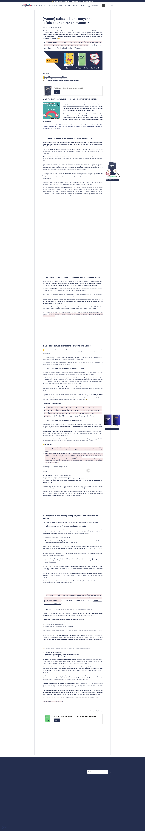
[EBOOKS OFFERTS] (112, 429)
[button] (82, 5)
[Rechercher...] (95, 5)
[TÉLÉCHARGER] (112, 180)
